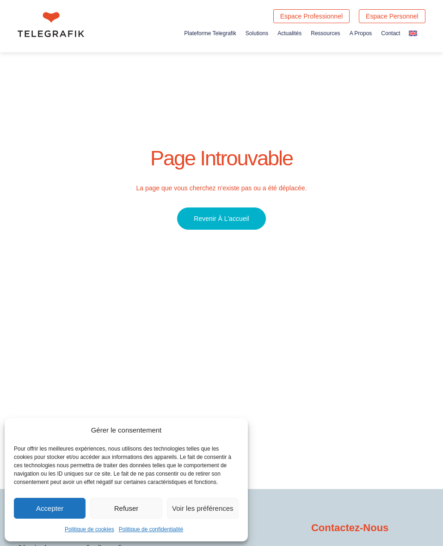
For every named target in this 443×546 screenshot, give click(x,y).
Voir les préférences (203, 508)
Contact (390, 33)
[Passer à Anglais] (413, 33)
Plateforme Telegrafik (210, 33)
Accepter (49, 508)
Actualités (289, 33)
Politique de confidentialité (151, 529)
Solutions (257, 33)
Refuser (126, 508)
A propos (361, 33)
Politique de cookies (89, 529)
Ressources (325, 33)
